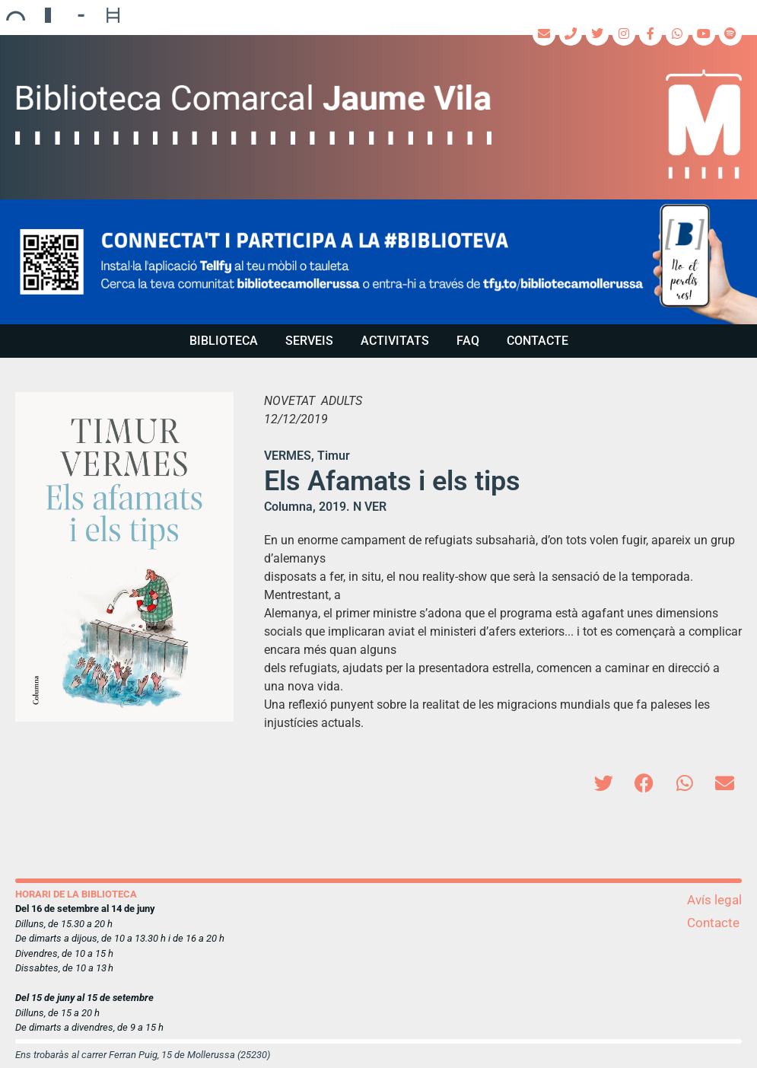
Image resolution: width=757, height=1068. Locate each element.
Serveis (309, 340)
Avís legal (714, 899)
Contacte (537, 340)
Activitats (395, 340)
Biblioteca (223, 340)
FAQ (467, 340)
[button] (378, 261)
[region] (378, 261)
